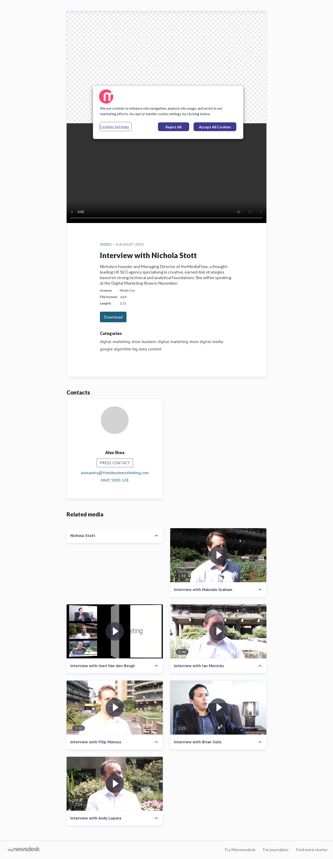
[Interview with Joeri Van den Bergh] (115, 631)
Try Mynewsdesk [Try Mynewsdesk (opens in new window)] (240, 849)
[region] (168, 112)
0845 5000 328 (115, 480)
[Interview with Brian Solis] (218, 708)
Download (113, 316)
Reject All (174, 127)
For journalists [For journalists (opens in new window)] (276, 849)
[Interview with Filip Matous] (115, 708)
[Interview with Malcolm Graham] (218, 555)
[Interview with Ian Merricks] (218, 631)
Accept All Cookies (215, 127)
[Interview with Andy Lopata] (115, 784)
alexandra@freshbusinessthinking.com (115, 472)
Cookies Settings (114, 126)
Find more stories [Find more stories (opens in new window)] (311, 849)
